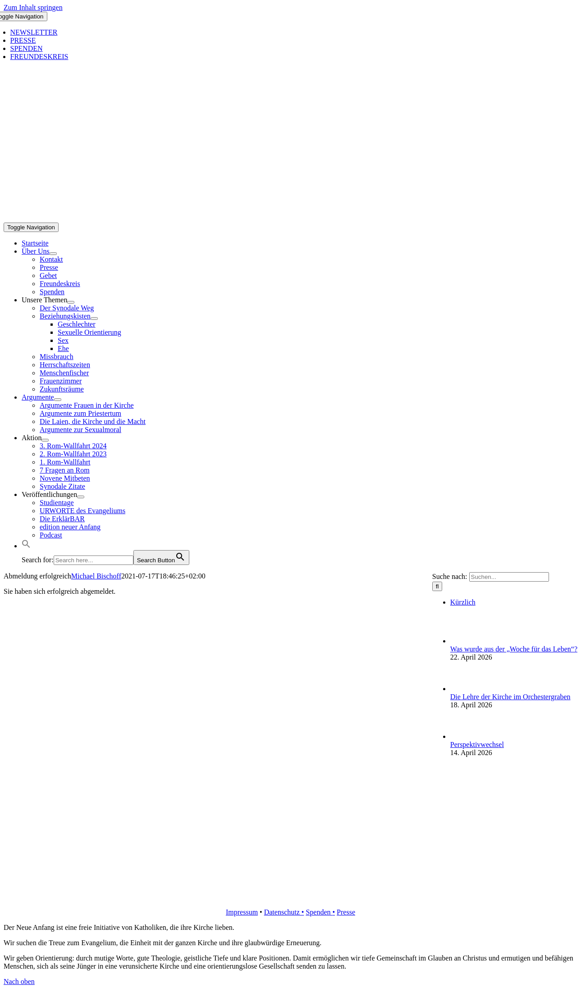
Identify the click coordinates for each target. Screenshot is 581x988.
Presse (346, 912)
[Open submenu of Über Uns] (53, 253)
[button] (26, 546)
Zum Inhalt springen (33, 7)
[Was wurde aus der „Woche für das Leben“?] (465, 641)
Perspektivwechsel (477, 744)
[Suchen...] (509, 577)
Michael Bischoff (96, 576)
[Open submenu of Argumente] (57, 399)
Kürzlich (463, 602)
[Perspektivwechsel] (465, 736)
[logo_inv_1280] (292, 218)
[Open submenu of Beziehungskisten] (94, 318)
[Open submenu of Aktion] (45, 440)
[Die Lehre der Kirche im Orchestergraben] (465, 688)
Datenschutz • (284, 912)
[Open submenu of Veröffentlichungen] (80, 497)
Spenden (319, 912)
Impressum (242, 912)
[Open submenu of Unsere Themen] (70, 302)
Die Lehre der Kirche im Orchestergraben (510, 697)
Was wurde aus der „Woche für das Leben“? (513, 649)
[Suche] (437, 586)
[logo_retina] (292, 897)
